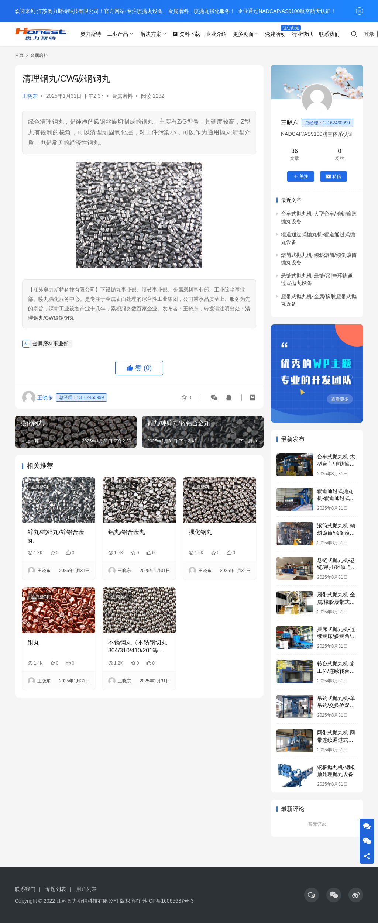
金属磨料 (122, 96)
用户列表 (86, 889)
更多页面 (243, 34)
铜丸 (33, 642)
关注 (300, 176)
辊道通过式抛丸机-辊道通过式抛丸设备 (336, 498)
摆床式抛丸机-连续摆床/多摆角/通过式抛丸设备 (336, 636)
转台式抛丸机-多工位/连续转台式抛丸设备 (336, 671)
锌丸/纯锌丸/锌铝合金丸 (56, 536)
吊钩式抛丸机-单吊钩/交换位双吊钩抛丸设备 (336, 705)
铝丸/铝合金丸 (126, 532)
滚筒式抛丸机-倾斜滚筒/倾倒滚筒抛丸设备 (336, 533)
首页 (19, 55)
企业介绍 (216, 34)
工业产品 (117, 34)
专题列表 (55, 889)
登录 (369, 34)
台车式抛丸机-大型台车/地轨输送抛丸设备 (336, 464)
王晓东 (30, 96)
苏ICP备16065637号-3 (168, 901)
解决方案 (151, 34)
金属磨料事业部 (50, 344)
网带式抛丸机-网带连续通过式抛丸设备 (336, 740)
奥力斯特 (90, 34)
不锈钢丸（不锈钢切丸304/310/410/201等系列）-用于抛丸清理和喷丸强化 (138, 647)
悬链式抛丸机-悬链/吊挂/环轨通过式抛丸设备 (336, 567)
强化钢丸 (200, 532)
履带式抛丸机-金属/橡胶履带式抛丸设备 (336, 602)
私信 (333, 176)
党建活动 (275, 34)
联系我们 (329, 34)
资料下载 (186, 34)
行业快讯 (302, 34)
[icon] (311, 895)
